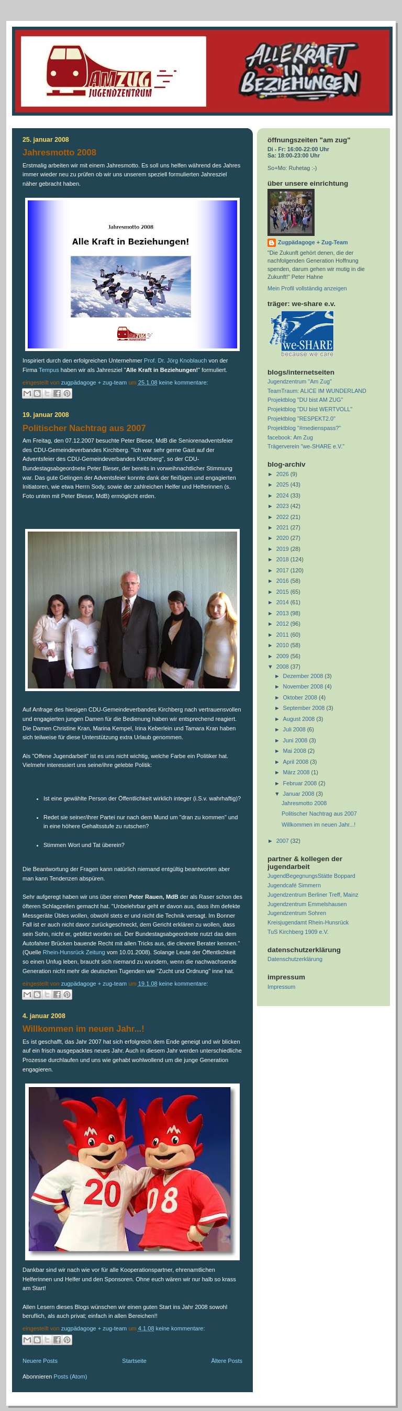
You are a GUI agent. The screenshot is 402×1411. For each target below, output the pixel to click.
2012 (283, 623)
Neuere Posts (40, 1361)
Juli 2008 (295, 729)
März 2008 (297, 772)
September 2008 (305, 708)
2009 (283, 656)
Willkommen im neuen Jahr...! (83, 1029)
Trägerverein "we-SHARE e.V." (305, 446)
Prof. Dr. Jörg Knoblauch (175, 360)
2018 (283, 559)
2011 (283, 634)
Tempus (49, 370)
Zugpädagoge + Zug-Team (313, 242)
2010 (283, 645)
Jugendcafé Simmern (294, 885)
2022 (283, 517)
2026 (283, 474)
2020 (283, 538)
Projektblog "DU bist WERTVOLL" (309, 409)
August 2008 (300, 719)
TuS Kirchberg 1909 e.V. (298, 932)
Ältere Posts (226, 1361)
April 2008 (296, 762)
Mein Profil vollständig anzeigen (307, 288)
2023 (283, 506)
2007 (283, 841)
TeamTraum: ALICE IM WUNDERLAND (316, 391)
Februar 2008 (301, 783)
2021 (283, 527)
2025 (283, 484)
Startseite (134, 1361)
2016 (283, 581)
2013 (283, 613)
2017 (283, 570)
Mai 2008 (295, 751)
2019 (283, 549)
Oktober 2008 (301, 697)
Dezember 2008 (304, 676)
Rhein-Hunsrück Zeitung (75, 952)
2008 (283, 666)
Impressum (281, 987)
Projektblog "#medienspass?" (304, 428)
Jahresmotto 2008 (59, 152)
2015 (283, 592)
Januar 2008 (299, 794)
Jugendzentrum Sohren (296, 913)
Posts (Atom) (70, 1376)
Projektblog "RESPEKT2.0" (301, 418)
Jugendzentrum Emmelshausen (307, 904)
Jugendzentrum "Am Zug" (299, 381)
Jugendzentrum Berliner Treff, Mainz (313, 894)
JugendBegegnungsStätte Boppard (311, 876)
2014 (283, 602)
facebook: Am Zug (290, 437)
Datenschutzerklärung (294, 959)
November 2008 (304, 686)
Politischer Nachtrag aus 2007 (84, 428)
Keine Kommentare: (183, 382)
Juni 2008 (296, 740)
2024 (283, 495)
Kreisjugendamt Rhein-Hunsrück (308, 922)
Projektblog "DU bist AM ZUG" (305, 400)
